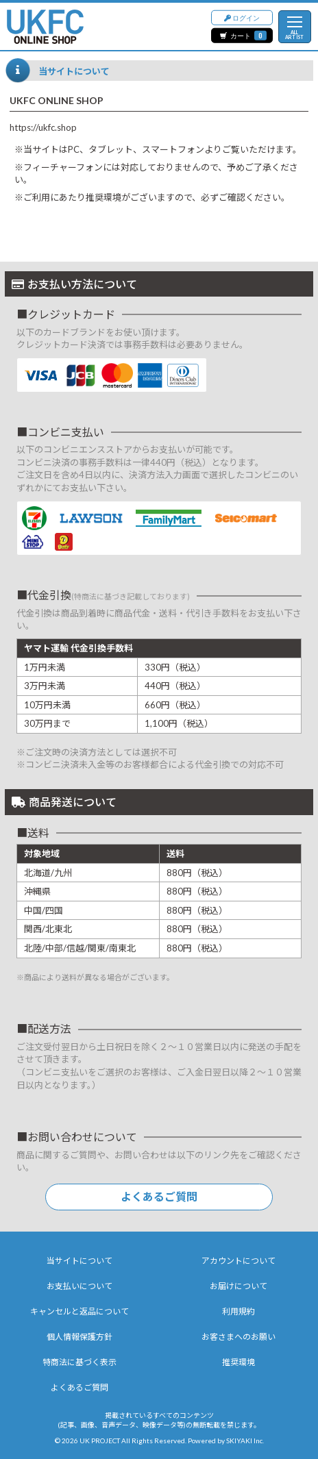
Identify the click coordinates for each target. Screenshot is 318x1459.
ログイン (242, 17)
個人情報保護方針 (79, 1337)
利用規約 (238, 1311)
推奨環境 (238, 1362)
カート (243, 35)
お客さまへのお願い (238, 1337)
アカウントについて (238, 1261)
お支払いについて (79, 1286)
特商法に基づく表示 (79, 1362)
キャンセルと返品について (79, 1311)
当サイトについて (79, 1261)
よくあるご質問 (159, 1196)
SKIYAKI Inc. (245, 1440)
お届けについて (238, 1286)
